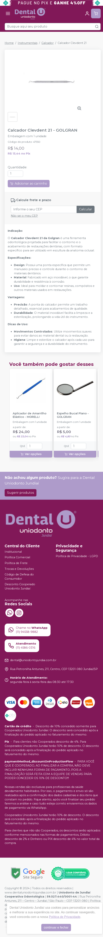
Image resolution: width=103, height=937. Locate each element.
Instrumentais (27, 43)
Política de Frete (16, 563)
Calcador (47, 43)
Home (9, 43)
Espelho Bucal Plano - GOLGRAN (73, 415)
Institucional (13, 551)
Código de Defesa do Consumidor (19, 576)
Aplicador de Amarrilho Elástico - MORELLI (29, 415)
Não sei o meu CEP (24, 215)
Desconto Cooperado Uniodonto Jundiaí (20, 586)
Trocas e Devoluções (19, 569)
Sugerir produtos (20, 493)
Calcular (85, 209)
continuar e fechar (56, 927)
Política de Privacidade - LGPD (77, 556)
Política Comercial (17, 557)
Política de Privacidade (64, 917)
